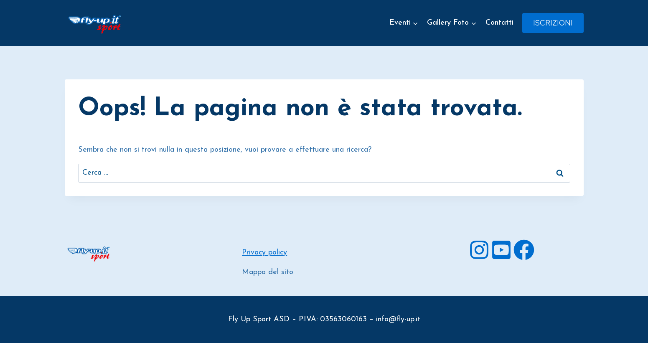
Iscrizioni (553, 23)
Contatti (499, 23)
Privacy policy (264, 253)
